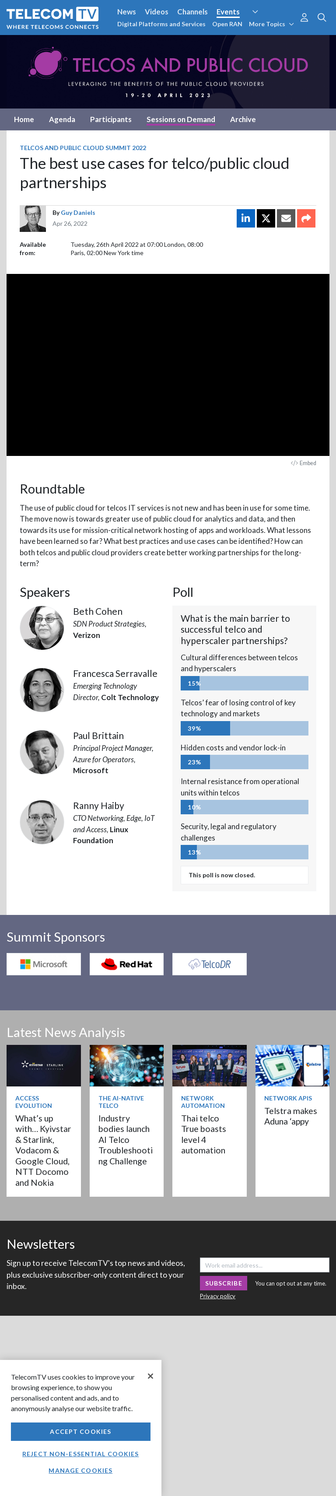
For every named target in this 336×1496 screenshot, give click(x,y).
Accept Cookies (80, 1431)
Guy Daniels (78, 212)
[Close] (150, 1376)
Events (228, 11)
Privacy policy (217, 1296)
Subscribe (223, 1283)
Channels (192, 11)
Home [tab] (24, 119)
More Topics (271, 24)
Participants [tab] (111, 119)
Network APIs (288, 1098)
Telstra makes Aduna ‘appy (290, 1116)
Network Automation (203, 1101)
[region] (80, 1428)
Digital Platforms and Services (161, 24)
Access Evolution (33, 1101)
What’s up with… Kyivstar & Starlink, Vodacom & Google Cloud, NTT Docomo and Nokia (43, 1150)
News (126, 11)
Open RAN (227, 24)
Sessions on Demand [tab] (181, 119)
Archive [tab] (243, 119)
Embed (303, 463)
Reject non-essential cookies (80, 1453)
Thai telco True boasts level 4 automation (203, 1134)
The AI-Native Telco (121, 1101)
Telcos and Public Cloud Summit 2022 (83, 147)
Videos (156, 11)
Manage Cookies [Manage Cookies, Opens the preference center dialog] (80, 1470)
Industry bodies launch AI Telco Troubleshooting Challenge (125, 1139)
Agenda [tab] (62, 119)
